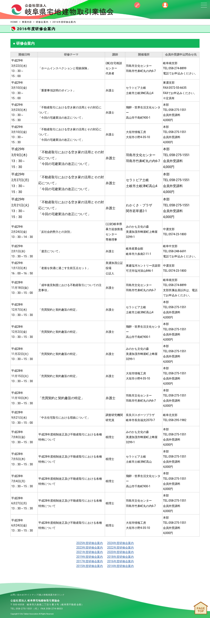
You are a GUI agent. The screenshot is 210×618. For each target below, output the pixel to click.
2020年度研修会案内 (120, 552)
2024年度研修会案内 (120, 543)
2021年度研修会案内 (89, 552)
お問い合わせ (17, 595)
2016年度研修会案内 (120, 561)
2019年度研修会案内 (89, 556)
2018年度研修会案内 (120, 556)
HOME (14, 22)
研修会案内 (42, 22)
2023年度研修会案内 (89, 547)
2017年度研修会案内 (89, 561)
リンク (61, 595)
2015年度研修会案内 (89, 566)
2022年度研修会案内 (120, 547)
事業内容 (27, 22)
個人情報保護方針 (48, 595)
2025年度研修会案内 (89, 543)
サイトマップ (31, 595)
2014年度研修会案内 (120, 566)
